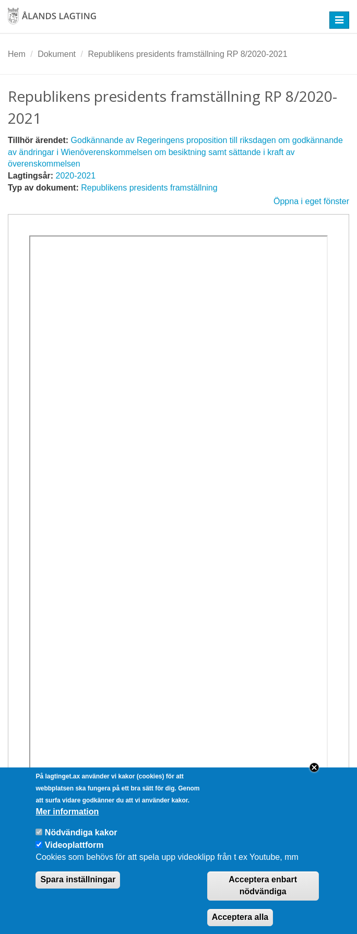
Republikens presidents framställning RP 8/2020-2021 (187, 54)
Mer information (67, 823)
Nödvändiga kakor (81, 844)
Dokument (57, 54)
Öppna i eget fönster (311, 201)
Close (314, 779)
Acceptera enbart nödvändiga (263, 896)
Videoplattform (74, 856)
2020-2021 (76, 175)
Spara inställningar (77, 890)
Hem (17, 54)
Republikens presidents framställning (149, 187)
